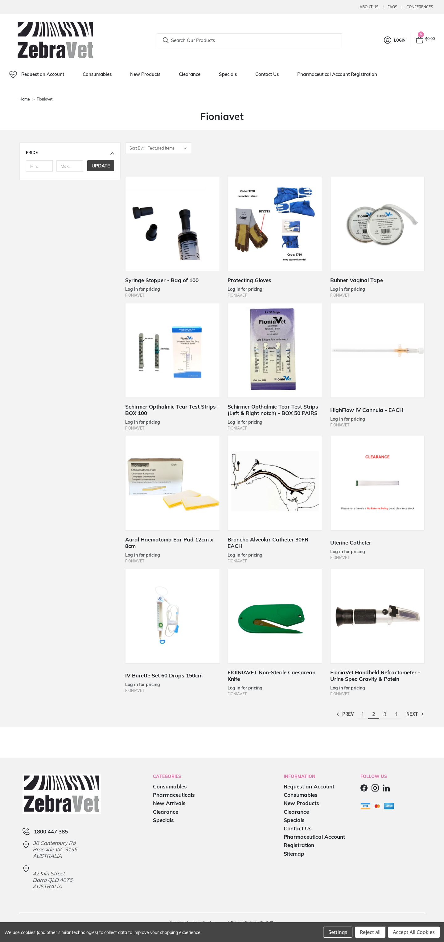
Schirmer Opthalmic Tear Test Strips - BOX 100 (172, 409)
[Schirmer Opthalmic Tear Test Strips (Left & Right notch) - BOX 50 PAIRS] (275, 350)
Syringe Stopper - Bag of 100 (162, 280)
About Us (369, 7)
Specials (228, 74)
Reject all (370, 932)
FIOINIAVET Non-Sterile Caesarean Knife (271, 675)
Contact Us (267, 74)
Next (415, 714)
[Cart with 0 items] (425, 40)
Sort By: (137, 148)
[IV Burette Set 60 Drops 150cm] (172, 616)
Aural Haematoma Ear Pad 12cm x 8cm (169, 542)
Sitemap (294, 853)
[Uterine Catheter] (378, 483)
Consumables (97, 74)
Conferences (419, 7)
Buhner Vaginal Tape (356, 280)
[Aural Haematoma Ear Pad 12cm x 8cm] (172, 483)
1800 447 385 (51, 831)
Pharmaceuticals (174, 795)
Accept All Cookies (414, 932)
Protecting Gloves (249, 280)
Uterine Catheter (350, 542)
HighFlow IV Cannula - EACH (366, 410)
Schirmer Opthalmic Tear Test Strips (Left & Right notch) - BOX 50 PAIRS (273, 409)
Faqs (392, 7)
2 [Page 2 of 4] (373, 714)
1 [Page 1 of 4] (362, 714)
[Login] (394, 40)
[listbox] (169, 148)
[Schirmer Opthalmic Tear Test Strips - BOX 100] (172, 350)
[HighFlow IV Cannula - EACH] (378, 350)
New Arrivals (169, 803)
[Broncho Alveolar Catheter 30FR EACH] (275, 483)
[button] (70, 152)
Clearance (189, 74)
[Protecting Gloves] (275, 224)
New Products (145, 74)
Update (101, 166)
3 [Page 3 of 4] (384, 714)
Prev (345, 714)
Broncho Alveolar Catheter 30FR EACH (268, 542)
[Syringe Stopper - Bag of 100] (172, 224)
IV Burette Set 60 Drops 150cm (164, 675)
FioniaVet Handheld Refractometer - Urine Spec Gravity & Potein (375, 675)
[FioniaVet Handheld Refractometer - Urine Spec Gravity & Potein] (378, 616)
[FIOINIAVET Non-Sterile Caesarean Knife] (275, 616)
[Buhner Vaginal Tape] (378, 224)
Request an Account (36, 74)
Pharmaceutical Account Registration (337, 74)
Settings (337, 932)
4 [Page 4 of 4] (395, 714)
